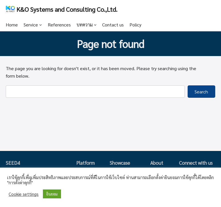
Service (31, 25)
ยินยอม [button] (52, 193)
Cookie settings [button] (24, 194)
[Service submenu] (40, 24)
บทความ (85, 25)
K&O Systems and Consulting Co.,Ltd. (66, 9)
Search (201, 92)
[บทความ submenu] (95, 24)
